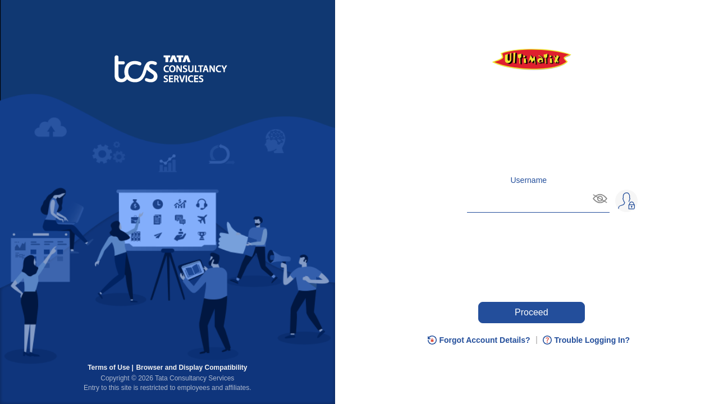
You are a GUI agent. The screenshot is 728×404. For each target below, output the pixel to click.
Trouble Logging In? (592, 340)
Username (529, 180)
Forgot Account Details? (484, 340)
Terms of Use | (111, 367)
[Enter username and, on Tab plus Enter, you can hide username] (528, 199)
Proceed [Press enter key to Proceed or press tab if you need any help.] (531, 312)
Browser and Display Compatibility (191, 367)
